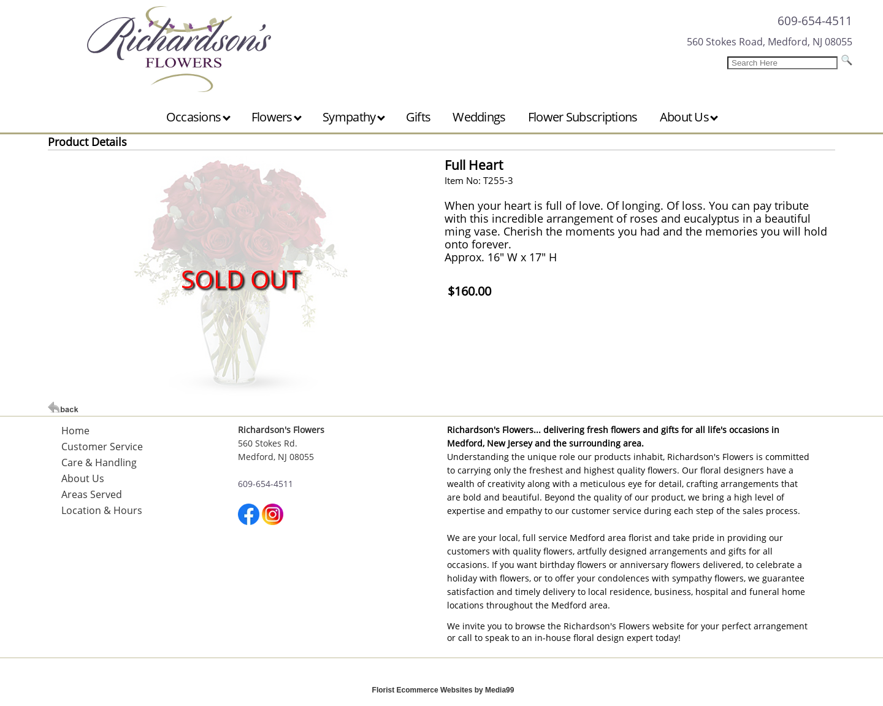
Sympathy (354, 117)
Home (75, 430)
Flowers (276, 117)
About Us (689, 117)
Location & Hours (101, 510)
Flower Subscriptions (583, 117)
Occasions (198, 117)
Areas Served (91, 494)
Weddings (479, 117)
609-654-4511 (815, 20)
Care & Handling (99, 462)
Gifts (418, 117)
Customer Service (102, 446)
